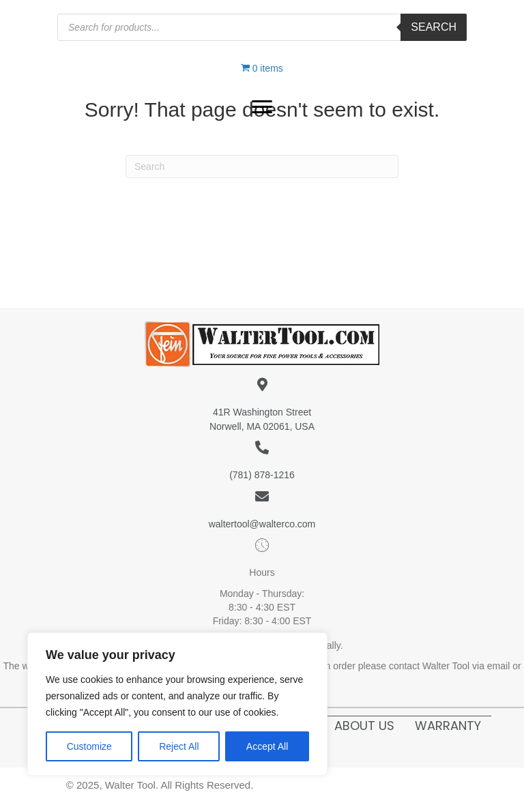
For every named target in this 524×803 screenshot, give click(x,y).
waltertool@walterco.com (262, 524)
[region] (177, 704)
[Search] (262, 166)
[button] (262, 107)
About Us (364, 725)
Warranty (448, 725)
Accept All (267, 746)
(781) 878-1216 (262, 474)
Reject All (179, 746)
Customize (89, 746)
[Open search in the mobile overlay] (262, 27)
